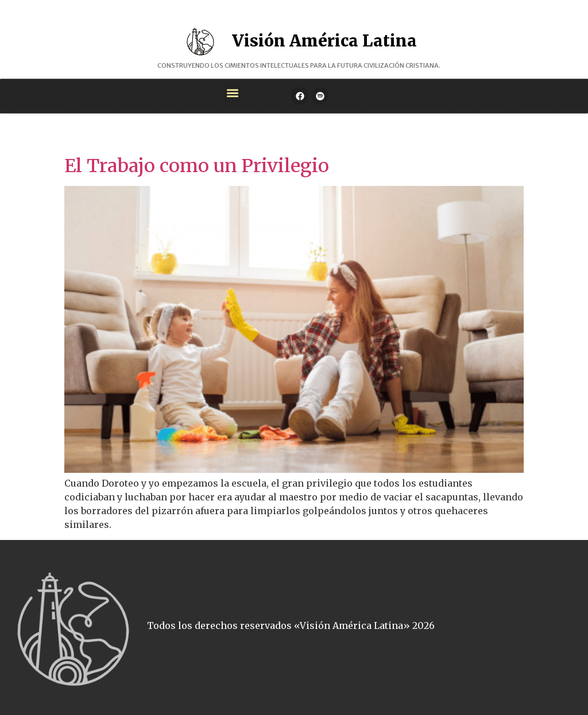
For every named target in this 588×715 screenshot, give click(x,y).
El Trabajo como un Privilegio (196, 165)
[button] (232, 93)
